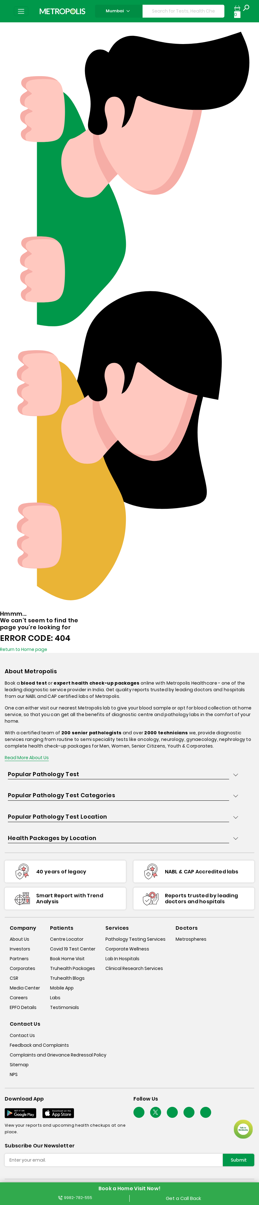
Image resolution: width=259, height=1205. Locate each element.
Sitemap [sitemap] (19, 1065)
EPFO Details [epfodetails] (23, 1007)
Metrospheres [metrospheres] (191, 939)
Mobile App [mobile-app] (62, 988)
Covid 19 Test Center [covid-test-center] (72, 949)
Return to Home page (23, 649)
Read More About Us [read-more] (27, 757)
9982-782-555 (75, 1197)
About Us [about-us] (19, 939)
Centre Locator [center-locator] (66, 939)
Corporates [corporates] (22, 968)
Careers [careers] (19, 998)
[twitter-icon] (155, 1112)
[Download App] (20, 1113)
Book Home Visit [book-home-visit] (67, 959)
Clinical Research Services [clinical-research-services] (134, 968)
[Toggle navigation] (21, 11)
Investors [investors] (20, 949)
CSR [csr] (14, 978)
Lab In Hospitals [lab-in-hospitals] (122, 959)
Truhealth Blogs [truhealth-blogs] (67, 978)
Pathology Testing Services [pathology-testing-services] (135, 939)
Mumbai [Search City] (119, 11)
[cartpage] (237, 11)
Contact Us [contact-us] (22, 1035)
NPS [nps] (14, 1074)
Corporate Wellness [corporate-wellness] (127, 949)
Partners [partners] (19, 959)
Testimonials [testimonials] (64, 1007)
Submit (239, 1160)
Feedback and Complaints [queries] (39, 1045)
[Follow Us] (138, 1112)
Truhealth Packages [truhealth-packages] (72, 968)
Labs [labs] (55, 998)
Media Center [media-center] (25, 988)
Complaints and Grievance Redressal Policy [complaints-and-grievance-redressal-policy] (58, 1055)
